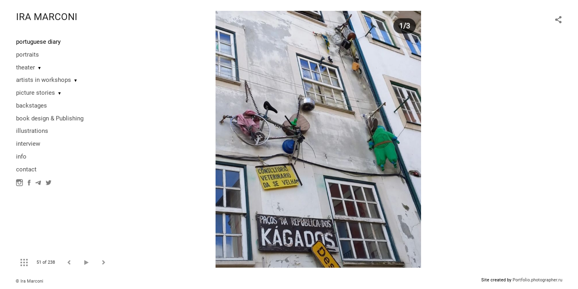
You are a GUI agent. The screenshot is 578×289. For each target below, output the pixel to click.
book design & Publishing (49, 118)
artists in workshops (43, 79)
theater (25, 67)
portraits (27, 54)
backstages (31, 105)
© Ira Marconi (29, 281)
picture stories (35, 92)
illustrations (32, 130)
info (21, 156)
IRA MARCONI (46, 16)
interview (28, 143)
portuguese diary (38, 41)
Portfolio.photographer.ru (537, 280)
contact (26, 169)
